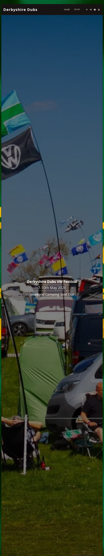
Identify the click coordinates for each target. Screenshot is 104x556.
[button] (87, 10)
